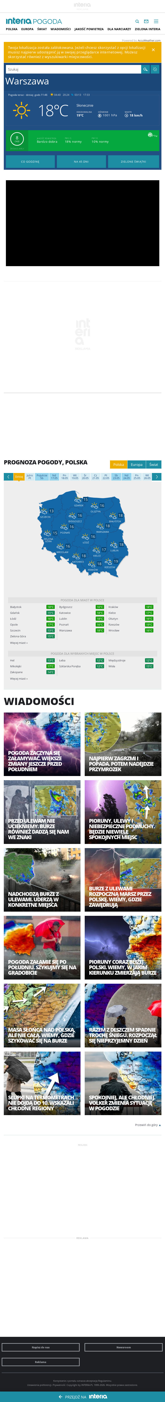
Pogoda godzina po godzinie (30, 161)
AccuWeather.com (149, 40)
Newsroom (124, 1347)
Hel (12, 660)
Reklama (40, 1362)
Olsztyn (113, 618)
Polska (11, 29)
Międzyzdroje (117, 660)
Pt (30, 476)
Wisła (112, 666)
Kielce (112, 612)
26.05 (147, 476)
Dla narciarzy (119, 29)
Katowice (65, 612)
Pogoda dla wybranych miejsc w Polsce (82, 654)
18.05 (64, 476)
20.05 (85, 476)
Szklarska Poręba (69, 666)
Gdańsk (15, 612)
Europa (27, 29)
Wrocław (114, 630)
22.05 (106, 476)
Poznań (64, 624)
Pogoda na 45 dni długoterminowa (81, 161)
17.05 (54, 476)
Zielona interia (147, 29)
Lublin (63, 618)
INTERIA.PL (87, 1384)
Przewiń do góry (146, 1125)
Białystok (15, 607)
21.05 (95, 476)
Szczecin (15, 630)
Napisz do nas (41, 1347)
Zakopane (16, 672)
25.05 (137, 476)
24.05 (126, 476)
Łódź (13, 618)
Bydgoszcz (65, 607)
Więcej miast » (19, 643)
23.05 (116, 476)
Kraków (113, 607)
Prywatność (59, 1384)
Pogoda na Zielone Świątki (133, 161)
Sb (42, 476)
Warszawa (65, 630)
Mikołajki (15, 666)
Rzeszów (114, 624)
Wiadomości (61, 29)
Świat (42, 29)
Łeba (62, 660)
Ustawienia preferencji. (39, 1384)
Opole (14, 624)
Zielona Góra (18, 636)
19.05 (75, 476)
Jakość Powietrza (89, 29)
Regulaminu (104, 1380)
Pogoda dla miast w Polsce (82, 600)
